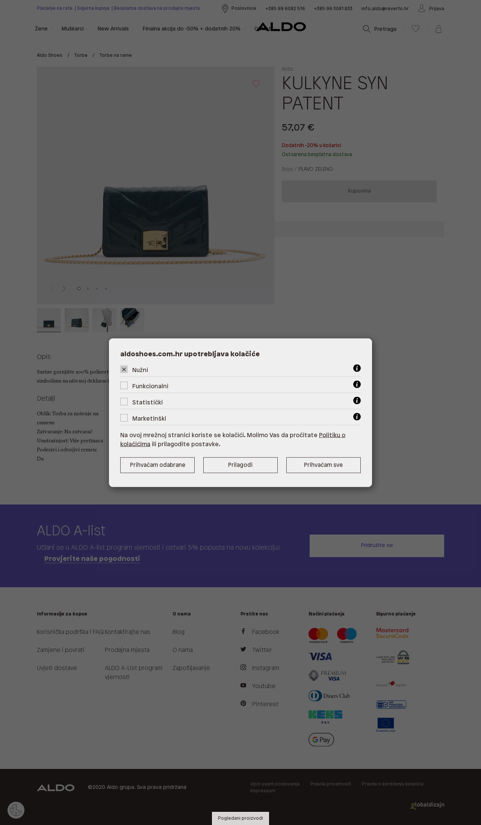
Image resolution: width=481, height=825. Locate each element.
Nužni (140, 370)
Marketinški (149, 418)
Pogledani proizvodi (240, 818)
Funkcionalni (150, 386)
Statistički (147, 402)
